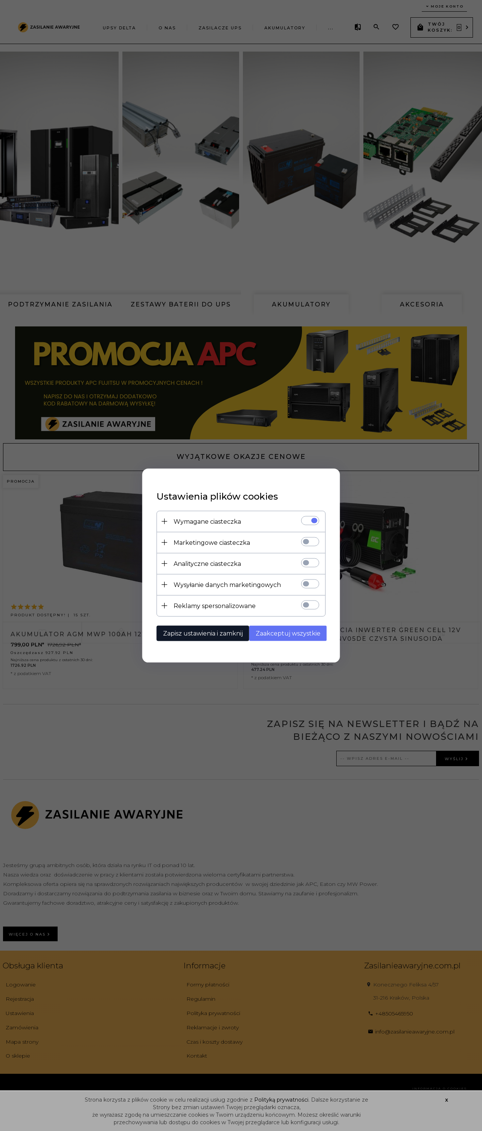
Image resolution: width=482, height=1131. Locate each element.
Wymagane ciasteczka (205, 521)
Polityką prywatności (280, 1099)
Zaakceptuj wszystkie (288, 633)
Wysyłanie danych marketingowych (225, 584)
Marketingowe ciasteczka (209, 542)
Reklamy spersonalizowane (212, 605)
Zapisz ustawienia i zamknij (201, 633)
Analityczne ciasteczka (205, 563)
